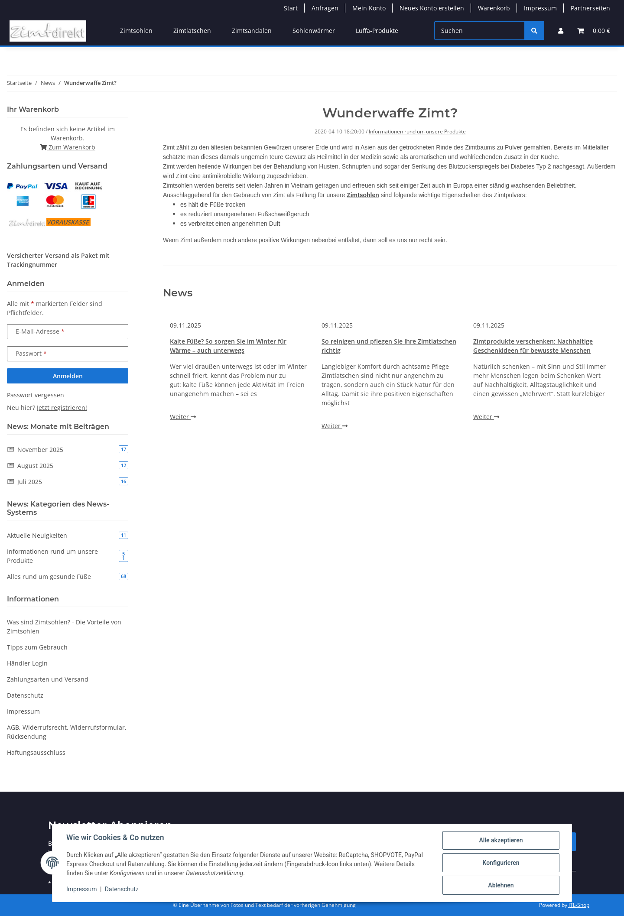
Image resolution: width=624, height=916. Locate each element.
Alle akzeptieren (501, 840)
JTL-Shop (579, 905)
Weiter (183, 417)
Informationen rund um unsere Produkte (417, 131)
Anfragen (325, 8)
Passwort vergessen (35, 395)
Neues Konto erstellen (432, 8)
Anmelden (68, 376)
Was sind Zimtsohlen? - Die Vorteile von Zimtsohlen (64, 626)
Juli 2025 (67, 481)
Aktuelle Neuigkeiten (67, 535)
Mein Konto (369, 8)
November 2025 (67, 449)
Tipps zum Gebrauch (37, 647)
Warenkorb (494, 8)
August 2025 (67, 465)
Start (291, 8)
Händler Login (27, 663)
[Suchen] (479, 30)
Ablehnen (501, 885)
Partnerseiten (590, 8)
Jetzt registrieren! (62, 407)
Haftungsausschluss (36, 752)
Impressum (81, 889)
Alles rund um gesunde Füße (67, 576)
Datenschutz (122, 889)
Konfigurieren (500, 862)
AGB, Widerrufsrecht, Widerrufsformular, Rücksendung (67, 732)
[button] (560, 30)
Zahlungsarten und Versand (47, 679)
